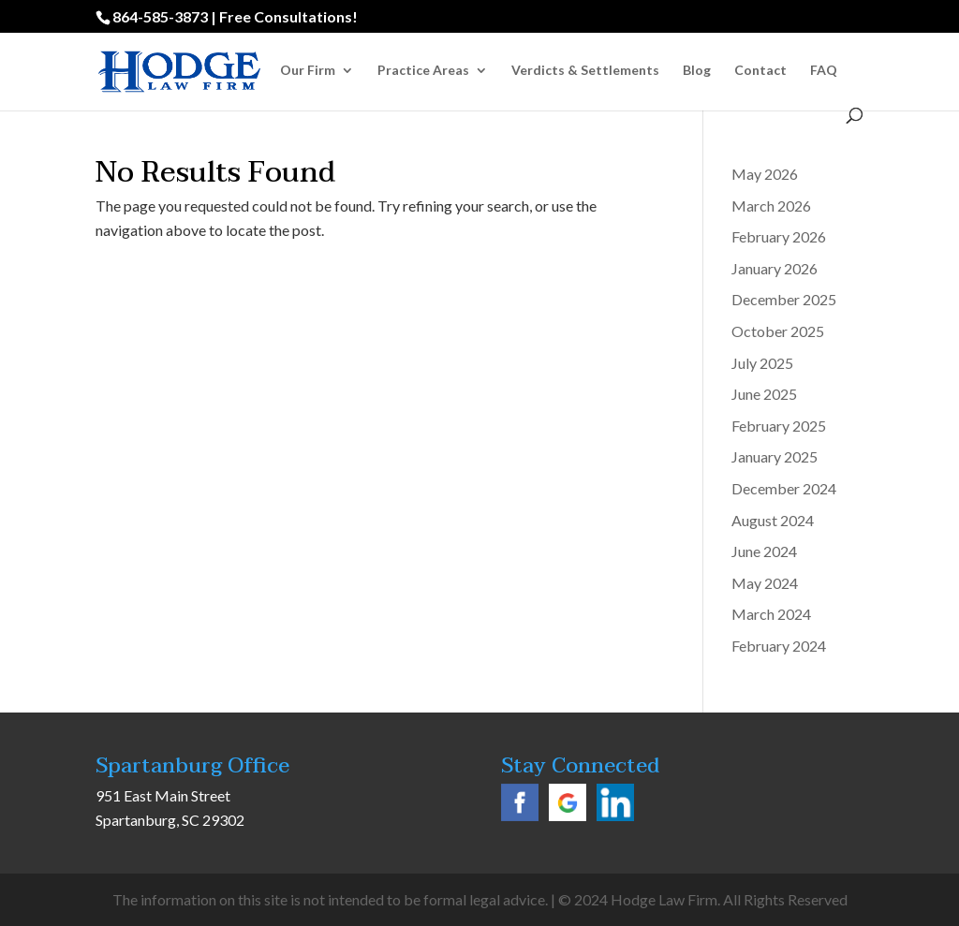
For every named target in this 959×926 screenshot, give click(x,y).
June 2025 (764, 394)
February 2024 (778, 645)
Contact (760, 71)
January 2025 (774, 456)
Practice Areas (423, 71)
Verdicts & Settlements (585, 71)
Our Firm (307, 71)
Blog (697, 71)
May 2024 (764, 583)
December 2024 (783, 488)
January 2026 (774, 268)
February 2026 (778, 236)
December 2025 (783, 299)
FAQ (823, 71)
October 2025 (777, 331)
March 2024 (771, 614)
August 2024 (772, 520)
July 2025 (762, 363)
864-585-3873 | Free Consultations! (235, 16)
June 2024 (764, 551)
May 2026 (764, 174)
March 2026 (771, 205)
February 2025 (778, 425)
